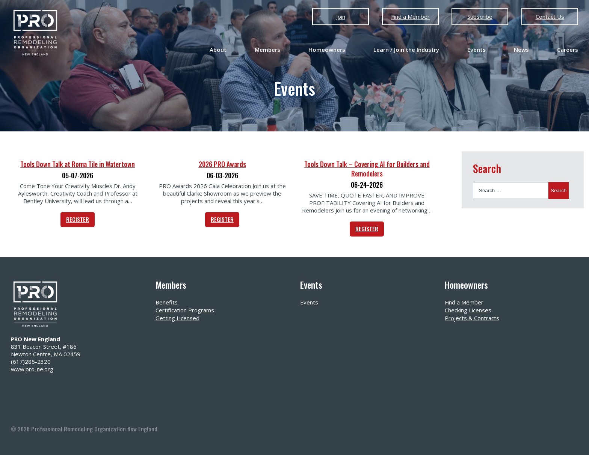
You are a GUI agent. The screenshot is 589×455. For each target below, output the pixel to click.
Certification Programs (185, 310)
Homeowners (326, 49)
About (218, 49)
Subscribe (479, 16)
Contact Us (549, 16)
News (521, 49)
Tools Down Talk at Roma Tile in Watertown (77, 164)
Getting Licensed (177, 318)
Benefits (167, 302)
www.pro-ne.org (32, 369)
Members (267, 49)
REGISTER (77, 219)
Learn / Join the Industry (406, 49)
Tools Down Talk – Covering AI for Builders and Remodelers (367, 168)
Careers (567, 49)
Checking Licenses (468, 310)
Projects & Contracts (472, 318)
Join (340, 16)
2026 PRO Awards (222, 164)
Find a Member (410, 16)
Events (476, 49)
